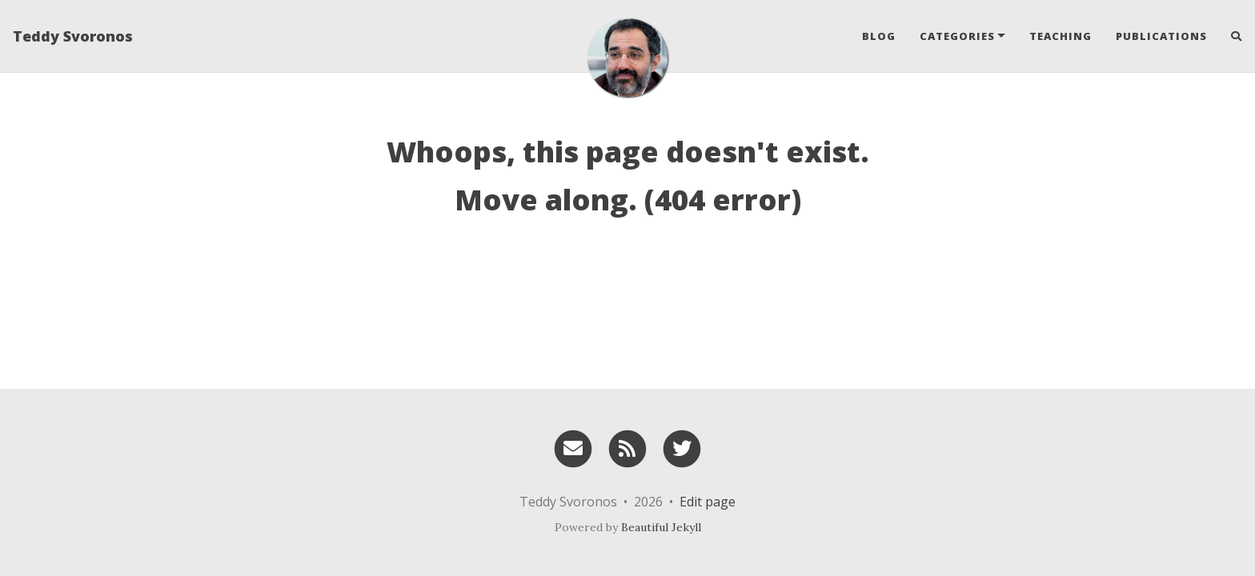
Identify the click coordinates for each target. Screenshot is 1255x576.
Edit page (708, 501)
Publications (1161, 36)
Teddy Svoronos (73, 36)
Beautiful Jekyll (661, 527)
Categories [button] (957, 36)
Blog (879, 36)
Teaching (1060, 36)
